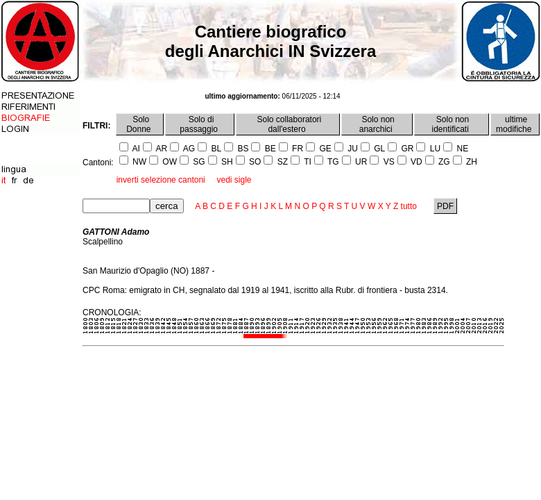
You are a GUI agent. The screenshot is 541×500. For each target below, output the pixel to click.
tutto (409, 206)
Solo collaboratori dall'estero (288, 124)
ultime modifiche (515, 124)
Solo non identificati (452, 124)
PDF (445, 206)
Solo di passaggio (200, 124)
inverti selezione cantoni (161, 180)
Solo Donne (139, 124)
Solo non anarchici (377, 124)
